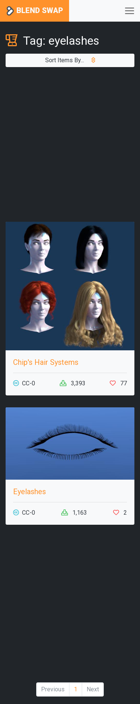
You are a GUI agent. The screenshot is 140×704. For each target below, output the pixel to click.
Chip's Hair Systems (45, 362)
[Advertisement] (70, 144)
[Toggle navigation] (129, 10)
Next (93, 689)
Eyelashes (29, 491)
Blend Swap (34, 11)
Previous (53, 689)
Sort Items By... (70, 60)
